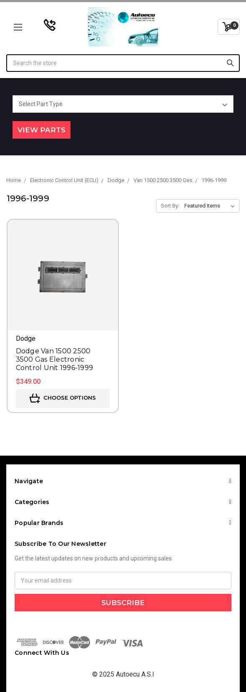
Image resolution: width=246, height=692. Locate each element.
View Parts (41, 130)
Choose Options (63, 398)
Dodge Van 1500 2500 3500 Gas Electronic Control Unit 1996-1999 (54, 359)
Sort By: (170, 206)
